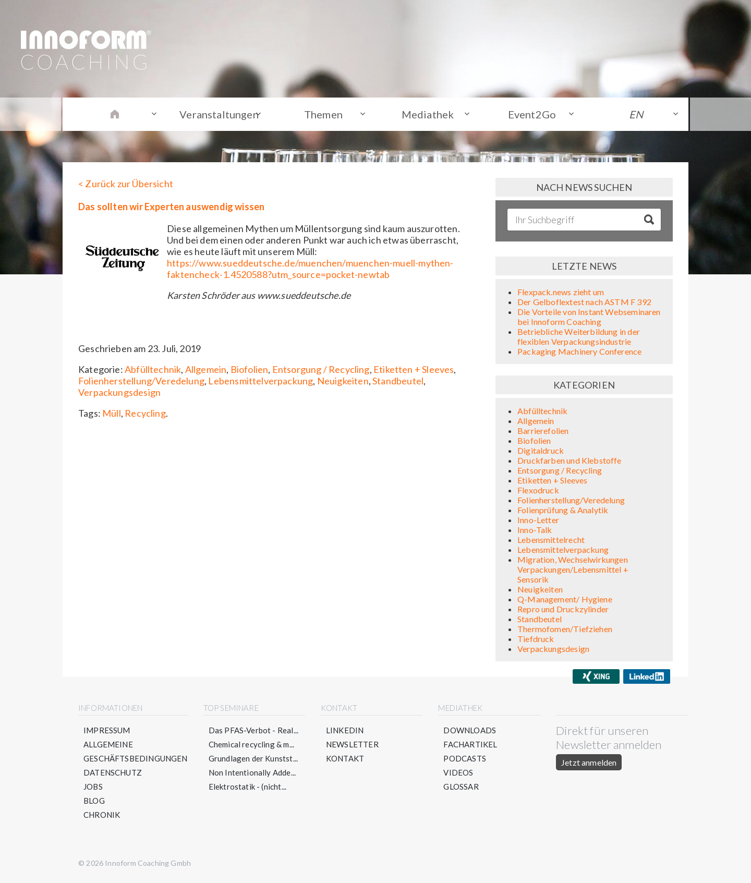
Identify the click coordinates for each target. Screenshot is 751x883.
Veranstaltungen (219, 114)
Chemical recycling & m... (252, 744)
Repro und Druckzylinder (563, 609)
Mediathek (428, 114)
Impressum (106, 730)
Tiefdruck (535, 639)
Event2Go (532, 114)
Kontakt (345, 758)
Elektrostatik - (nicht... (248, 786)
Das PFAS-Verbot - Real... (254, 730)
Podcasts (464, 758)
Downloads (469, 730)
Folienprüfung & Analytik (562, 510)
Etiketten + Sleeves (413, 369)
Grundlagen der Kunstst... (253, 758)
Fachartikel (470, 744)
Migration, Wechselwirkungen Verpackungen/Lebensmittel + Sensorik (572, 569)
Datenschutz (112, 772)
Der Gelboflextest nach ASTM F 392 (584, 302)
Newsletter (352, 744)
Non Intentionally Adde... (252, 772)
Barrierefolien (543, 431)
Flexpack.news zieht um (560, 292)
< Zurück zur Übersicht (125, 183)
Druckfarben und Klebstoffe (569, 460)
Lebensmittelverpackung (260, 380)
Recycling (145, 413)
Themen (323, 114)
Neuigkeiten (343, 380)
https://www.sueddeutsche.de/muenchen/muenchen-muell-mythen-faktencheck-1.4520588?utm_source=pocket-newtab (310, 268)
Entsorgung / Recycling (321, 369)
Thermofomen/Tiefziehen (564, 629)
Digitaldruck (540, 450)
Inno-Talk (534, 530)
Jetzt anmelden (588, 762)
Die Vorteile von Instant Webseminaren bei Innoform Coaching (589, 316)
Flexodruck (538, 490)
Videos (458, 772)
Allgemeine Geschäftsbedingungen (135, 751)
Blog (94, 800)
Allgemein (206, 369)
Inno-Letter (538, 520)
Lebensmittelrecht (551, 540)
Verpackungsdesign (119, 392)
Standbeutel (397, 380)
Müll (111, 413)
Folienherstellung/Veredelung (141, 380)
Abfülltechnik (153, 369)
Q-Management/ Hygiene (564, 599)
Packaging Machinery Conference (579, 351)
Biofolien (250, 369)
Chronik (101, 814)
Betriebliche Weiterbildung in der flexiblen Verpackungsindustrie (578, 336)
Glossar (460, 786)
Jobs (93, 786)
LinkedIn (345, 730)
